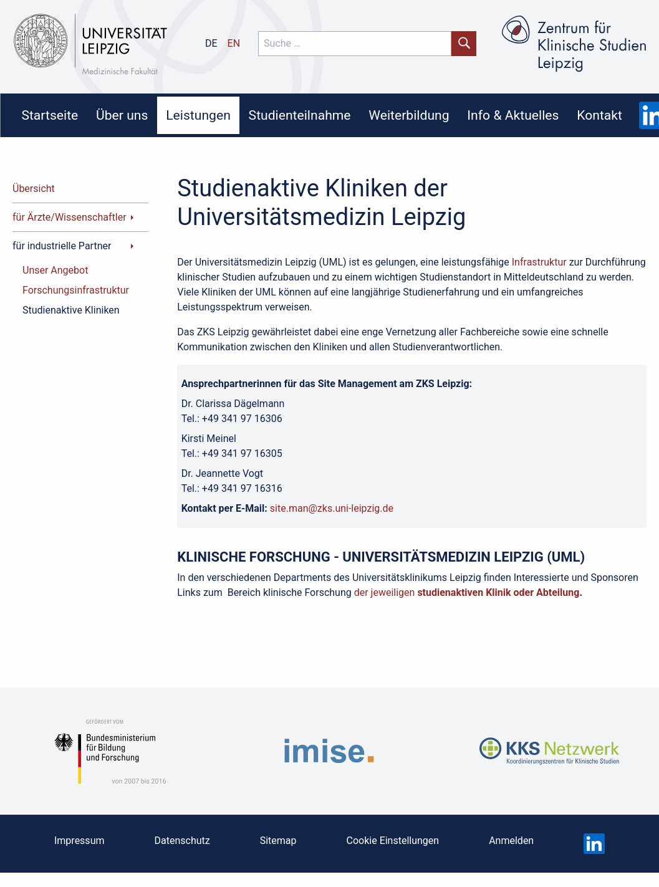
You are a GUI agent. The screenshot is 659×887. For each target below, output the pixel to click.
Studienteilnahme (300, 115)
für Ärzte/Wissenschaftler (69, 217)
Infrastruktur (539, 262)
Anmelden (511, 840)
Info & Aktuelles (513, 115)
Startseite (49, 115)
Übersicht (33, 188)
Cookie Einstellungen (393, 840)
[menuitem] (49, 116)
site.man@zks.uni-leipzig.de (331, 508)
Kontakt (599, 115)
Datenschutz (181, 840)
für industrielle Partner (61, 246)
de (211, 43)
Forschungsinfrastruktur (75, 290)
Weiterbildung (408, 115)
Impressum (79, 840)
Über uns (122, 115)
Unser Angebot (55, 270)
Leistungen (198, 115)
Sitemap (278, 840)
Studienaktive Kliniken (71, 310)
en (234, 43)
